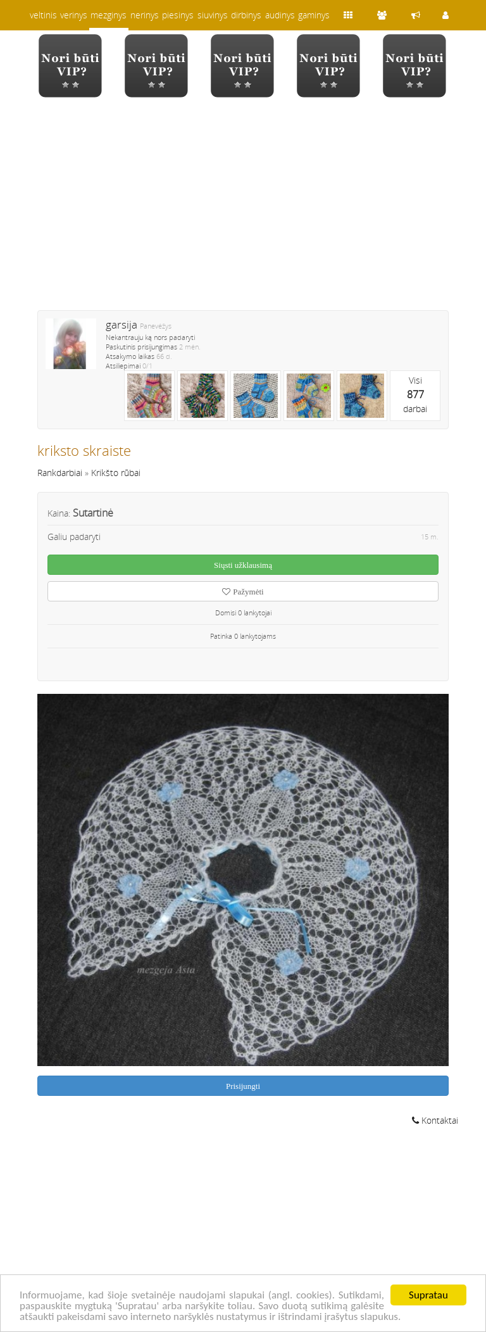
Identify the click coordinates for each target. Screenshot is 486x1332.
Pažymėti (242, 591)
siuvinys (212, 15)
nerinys (144, 15)
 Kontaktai (435, 1120)
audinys (280, 15)
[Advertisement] (243, 212)
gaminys (314, 15)
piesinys (178, 15)
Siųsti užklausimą (243, 565)
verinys (73, 15)
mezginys (108, 15)
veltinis (43, 15)
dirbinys (246, 15)
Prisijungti (243, 1086)
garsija (121, 324)
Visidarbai (415, 394)
